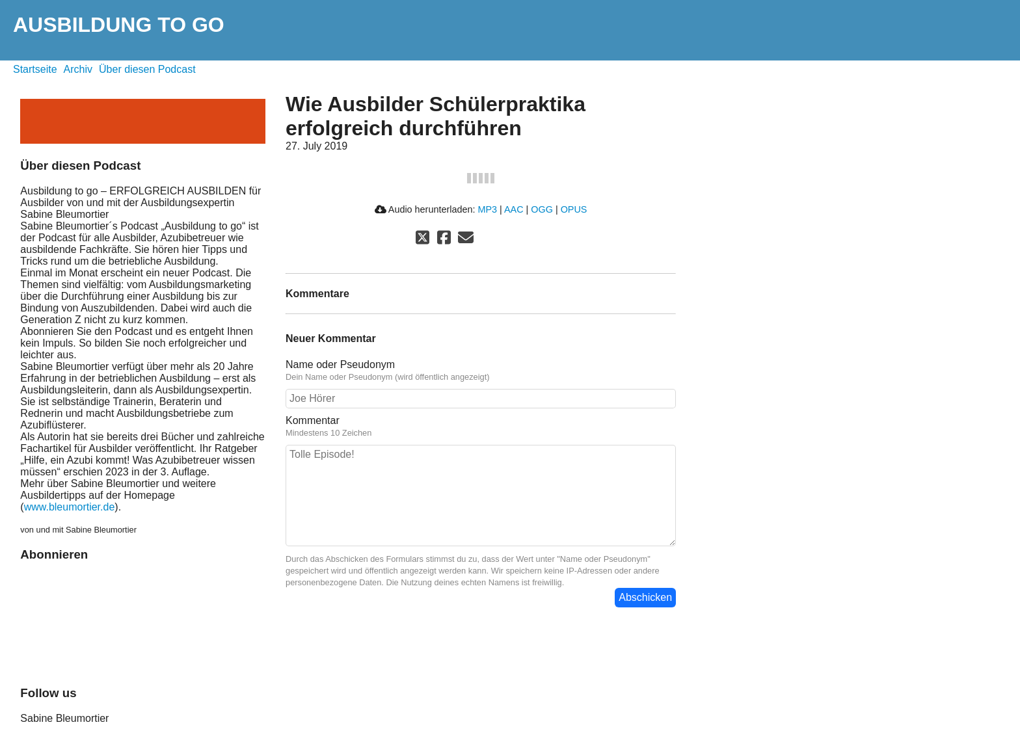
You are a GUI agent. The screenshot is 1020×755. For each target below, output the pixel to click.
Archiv (78, 69)
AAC (514, 209)
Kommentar (481, 426)
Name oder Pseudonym (481, 370)
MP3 (487, 209)
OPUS (574, 209)
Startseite (35, 69)
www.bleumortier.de (69, 506)
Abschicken (645, 597)
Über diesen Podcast (147, 69)
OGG (542, 209)
